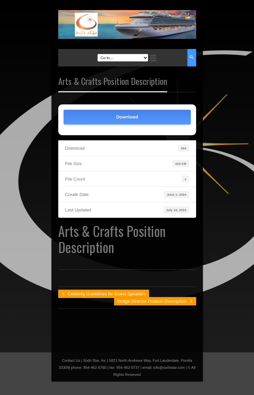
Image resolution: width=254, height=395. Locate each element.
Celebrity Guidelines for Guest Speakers (104, 293)
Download (127, 117)
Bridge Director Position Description (155, 301)
